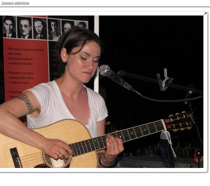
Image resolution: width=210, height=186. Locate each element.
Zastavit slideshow (15, 3)
